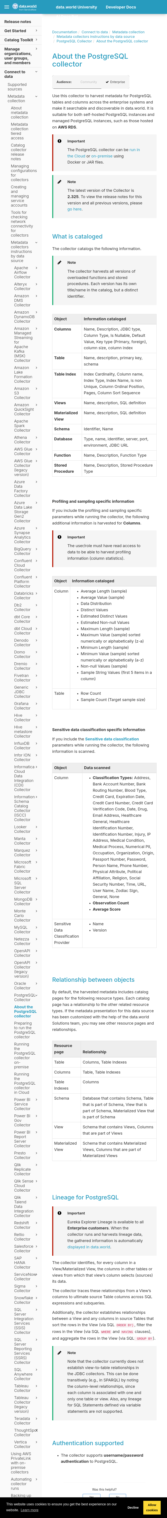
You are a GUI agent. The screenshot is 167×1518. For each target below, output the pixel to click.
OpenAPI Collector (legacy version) (26, 969)
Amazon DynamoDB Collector (26, 317)
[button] (57, 23)
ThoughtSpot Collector (26, 1432)
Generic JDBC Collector (26, 692)
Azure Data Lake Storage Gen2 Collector (26, 511)
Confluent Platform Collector (26, 581)
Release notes (17, 21)
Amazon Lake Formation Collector (26, 374)
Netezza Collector (26, 941)
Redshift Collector (26, 1225)
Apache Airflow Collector (26, 272)
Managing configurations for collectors (24, 173)
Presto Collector (26, 1155)
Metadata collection (23, 98)
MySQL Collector (26, 929)
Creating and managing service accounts (20, 196)
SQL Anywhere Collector (26, 1374)
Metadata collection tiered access (19, 131)
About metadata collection (19, 112)
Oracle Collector (26, 985)
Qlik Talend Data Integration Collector (26, 1206)
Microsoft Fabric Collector (26, 866)
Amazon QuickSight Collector (26, 409)
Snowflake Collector (26, 1300)
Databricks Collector (26, 595)
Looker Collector (26, 829)
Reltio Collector (26, 1236)
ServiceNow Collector (26, 1276)
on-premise (102, 156)
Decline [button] (133, 1507)
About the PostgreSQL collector (25, 1011)
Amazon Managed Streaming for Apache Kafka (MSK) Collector (26, 344)
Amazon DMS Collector (26, 300)
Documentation (64, 32)
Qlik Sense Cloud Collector (26, 1185)
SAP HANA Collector (26, 1262)
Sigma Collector (26, 1288)
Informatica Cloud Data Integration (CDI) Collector (26, 778)
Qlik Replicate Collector (26, 1169)
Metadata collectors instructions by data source (25, 251)
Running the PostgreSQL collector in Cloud (25, 1083)
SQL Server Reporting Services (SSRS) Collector (26, 1351)
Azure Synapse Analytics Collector (26, 535)
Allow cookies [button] (152, 1507)
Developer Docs (121, 7)
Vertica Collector (26, 1444)
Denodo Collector (26, 642)
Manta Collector (26, 840)
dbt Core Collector (26, 619)
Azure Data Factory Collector (26, 488)
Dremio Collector (26, 666)
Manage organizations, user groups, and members (21, 55)
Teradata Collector (26, 1420)
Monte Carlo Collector (26, 915)
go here (74, 209)
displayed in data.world (88, 1247)
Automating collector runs (25, 1484)
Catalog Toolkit (21, 39)
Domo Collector (26, 654)
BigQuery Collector (26, 551)
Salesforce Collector (26, 1248)
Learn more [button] (29, 1510)
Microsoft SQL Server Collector (26, 885)
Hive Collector (26, 717)
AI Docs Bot (67, 16)
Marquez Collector (26, 852)
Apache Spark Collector (22, 426)
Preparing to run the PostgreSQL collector (25, 1030)
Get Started (21, 30)
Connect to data (21, 74)
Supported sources (17, 86)
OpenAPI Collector (26, 953)
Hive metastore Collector (26, 731)
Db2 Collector (26, 607)
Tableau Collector (26, 1388)
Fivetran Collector (26, 677)
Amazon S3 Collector (26, 393)
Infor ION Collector (26, 757)
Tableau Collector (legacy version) (26, 1404)
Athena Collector (26, 439)
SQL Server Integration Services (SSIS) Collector (26, 1321)
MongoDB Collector (26, 901)
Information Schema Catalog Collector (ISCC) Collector (26, 808)
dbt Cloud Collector (26, 630)
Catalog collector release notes (19, 152)
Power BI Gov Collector (26, 1120)
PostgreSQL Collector (26, 997)
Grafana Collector (26, 705)
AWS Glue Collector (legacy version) (26, 468)
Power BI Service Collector (26, 1104)
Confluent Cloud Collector (26, 565)
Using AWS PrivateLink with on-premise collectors (21, 1462)
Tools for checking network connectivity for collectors (22, 223)
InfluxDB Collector (26, 745)
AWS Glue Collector (26, 451)
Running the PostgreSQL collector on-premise (25, 1055)
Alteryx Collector (26, 286)
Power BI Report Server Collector (26, 1139)
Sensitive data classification (112, 739)
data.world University (76, 7)
